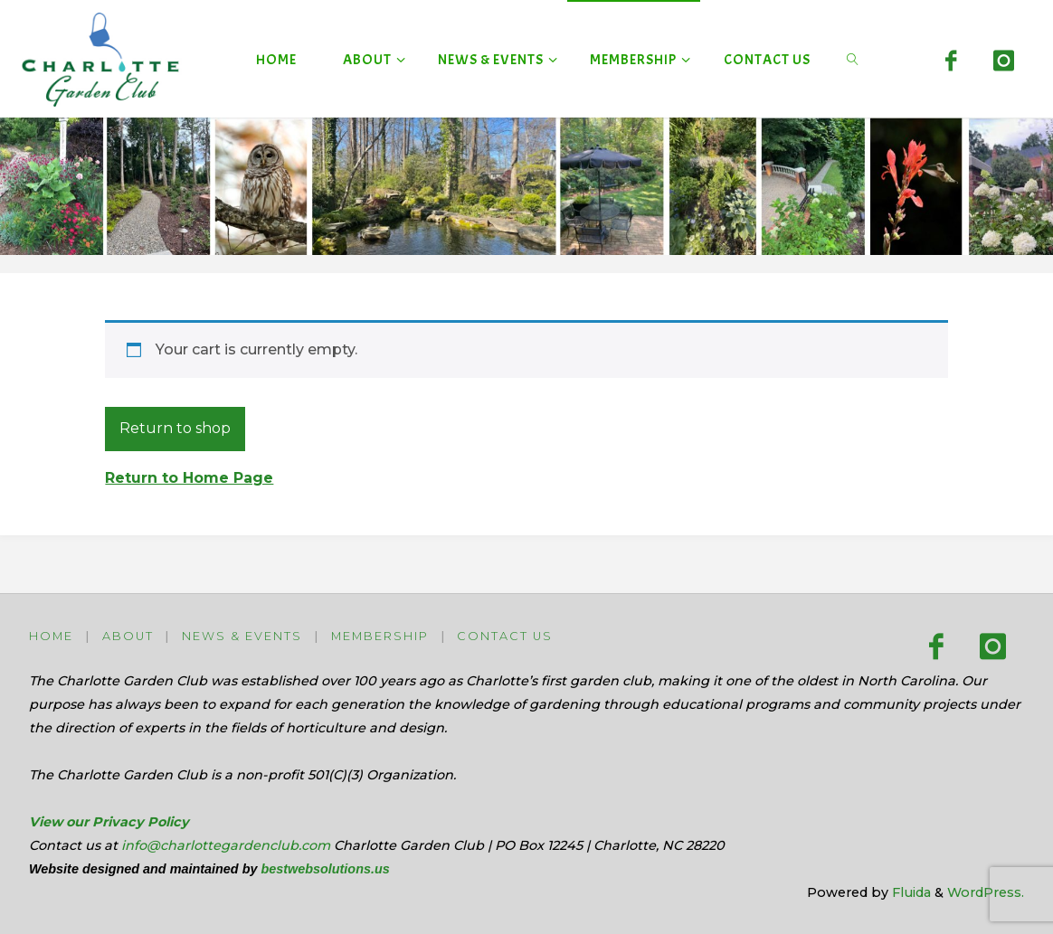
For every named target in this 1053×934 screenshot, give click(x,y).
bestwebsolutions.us (325, 869)
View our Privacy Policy (109, 822)
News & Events (242, 636)
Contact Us (505, 636)
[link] (852, 59)
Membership (380, 636)
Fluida (909, 892)
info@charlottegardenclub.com (225, 845)
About (128, 636)
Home (51, 636)
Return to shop (175, 428)
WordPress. (985, 892)
